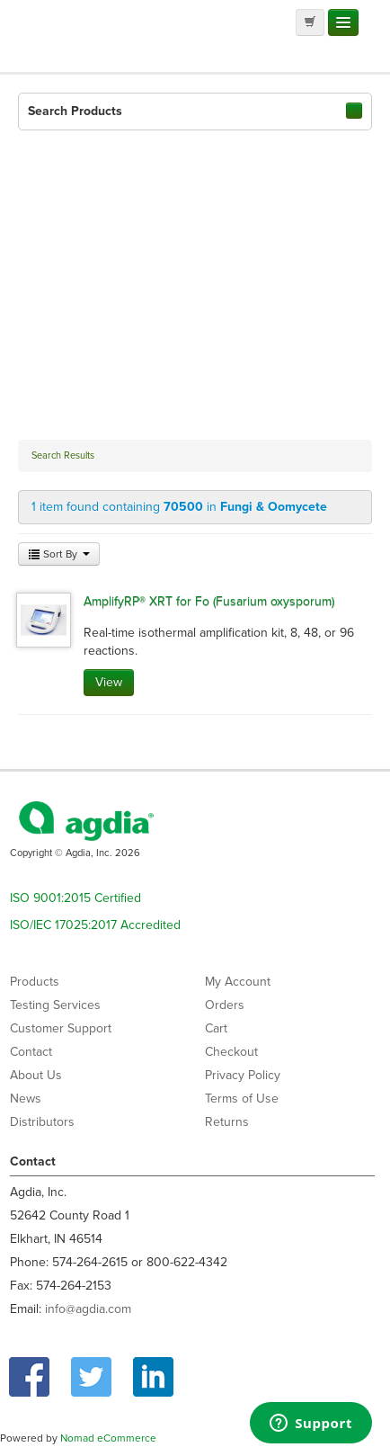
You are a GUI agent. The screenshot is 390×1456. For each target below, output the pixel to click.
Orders (224, 1005)
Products (34, 981)
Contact (31, 1051)
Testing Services (55, 1005)
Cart (216, 1028)
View (108, 682)
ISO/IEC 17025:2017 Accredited (95, 925)
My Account (237, 981)
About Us (36, 1075)
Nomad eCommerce (108, 1438)
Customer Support (60, 1028)
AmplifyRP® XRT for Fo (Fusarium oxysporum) (209, 601)
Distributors (42, 1122)
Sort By (59, 554)
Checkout (231, 1051)
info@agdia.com (88, 1309)
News (25, 1098)
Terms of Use (242, 1098)
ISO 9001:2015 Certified (75, 898)
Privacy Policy (242, 1075)
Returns (227, 1122)
